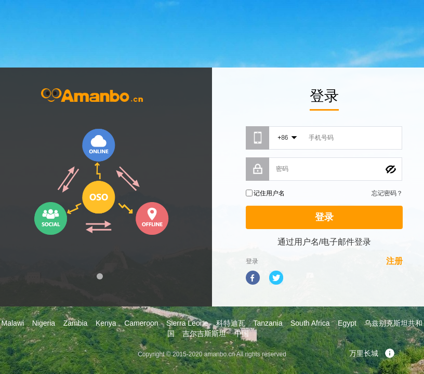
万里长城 (372, 353)
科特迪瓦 (230, 323)
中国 (241, 333)
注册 (394, 261)
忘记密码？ (387, 193)
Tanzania (267, 323)
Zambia (75, 323)
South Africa (310, 323)
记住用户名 (269, 193)
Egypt (347, 323)
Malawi (13, 323)
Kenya (106, 323)
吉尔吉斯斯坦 (204, 333)
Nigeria (43, 323)
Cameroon (141, 323)
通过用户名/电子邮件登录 (324, 241)
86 (284, 137)
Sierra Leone (187, 323)
